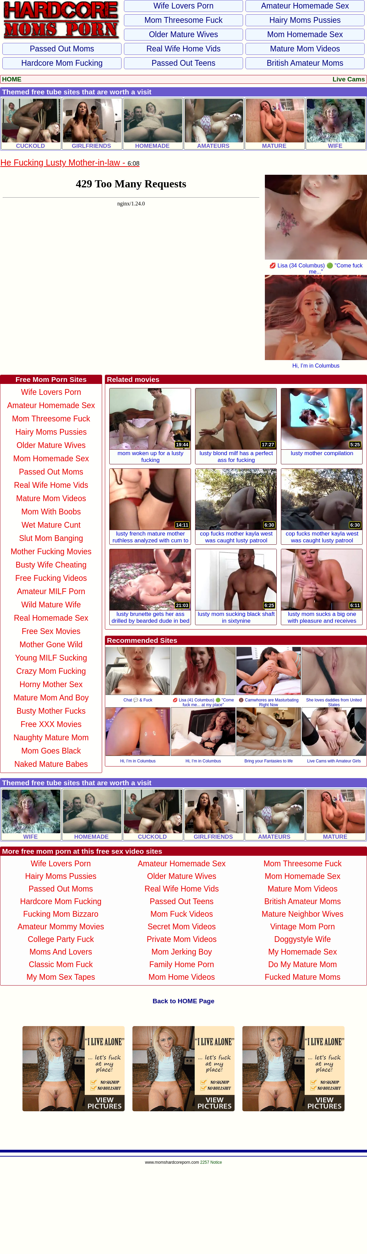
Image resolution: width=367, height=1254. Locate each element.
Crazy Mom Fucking (51, 671)
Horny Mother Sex (50, 684)
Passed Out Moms (62, 48)
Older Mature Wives (183, 34)
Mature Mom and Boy (51, 697)
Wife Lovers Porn (183, 5)
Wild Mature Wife (51, 604)
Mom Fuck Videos (181, 914)
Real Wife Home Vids (183, 48)
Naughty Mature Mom (51, 737)
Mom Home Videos (181, 977)
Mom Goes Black (51, 750)
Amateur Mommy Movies (60, 926)
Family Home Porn (181, 964)
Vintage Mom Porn (302, 926)
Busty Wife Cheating (51, 564)
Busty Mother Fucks (50, 711)
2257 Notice (211, 1162)
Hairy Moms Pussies (305, 20)
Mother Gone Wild (50, 644)
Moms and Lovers (60, 951)
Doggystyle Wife (302, 939)
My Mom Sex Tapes (61, 977)
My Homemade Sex (302, 951)
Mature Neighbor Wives (303, 914)
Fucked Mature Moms (302, 977)
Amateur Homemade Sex (305, 5)
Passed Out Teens (183, 63)
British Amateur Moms (305, 63)
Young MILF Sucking (51, 657)
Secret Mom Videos (181, 926)
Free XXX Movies (51, 724)
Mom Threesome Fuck (183, 20)
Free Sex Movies (51, 631)
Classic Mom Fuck (61, 964)
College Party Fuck (61, 939)
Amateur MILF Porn (51, 591)
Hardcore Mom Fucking (61, 63)
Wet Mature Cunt (50, 525)
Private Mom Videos (182, 939)
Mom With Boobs (51, 511)
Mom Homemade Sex (305, 34)
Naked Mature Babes (51, 764)
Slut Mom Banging (51, 538)
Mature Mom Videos (305, 48)
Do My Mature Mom (302, 964)
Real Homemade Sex (51, 618)
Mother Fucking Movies (51, 551)
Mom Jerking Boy (181, 951)
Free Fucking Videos (51, 578)
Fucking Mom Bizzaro (60, 914)
